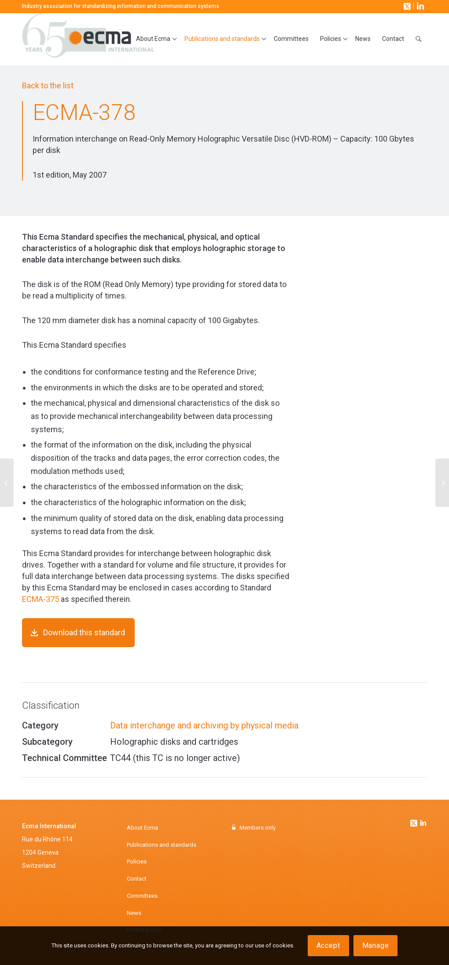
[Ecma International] (88, 39)
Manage (375, 945)
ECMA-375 (40, 599)
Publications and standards (161, 844)
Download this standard (84, 632)
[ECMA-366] (7, 483)
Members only (257, 827)
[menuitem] (154, 39)
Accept (328, 945)
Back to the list (48, 85)
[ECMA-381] (442, 483)
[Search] (418, 39)
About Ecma (142, 827)
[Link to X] (406, 5)
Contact (137, 878)
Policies (137, 861)
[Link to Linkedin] (423, 823)
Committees (142, 895)
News (134, 913)
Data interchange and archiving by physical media (204, 725)
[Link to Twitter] (414, 820)
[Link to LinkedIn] (419, 5)
